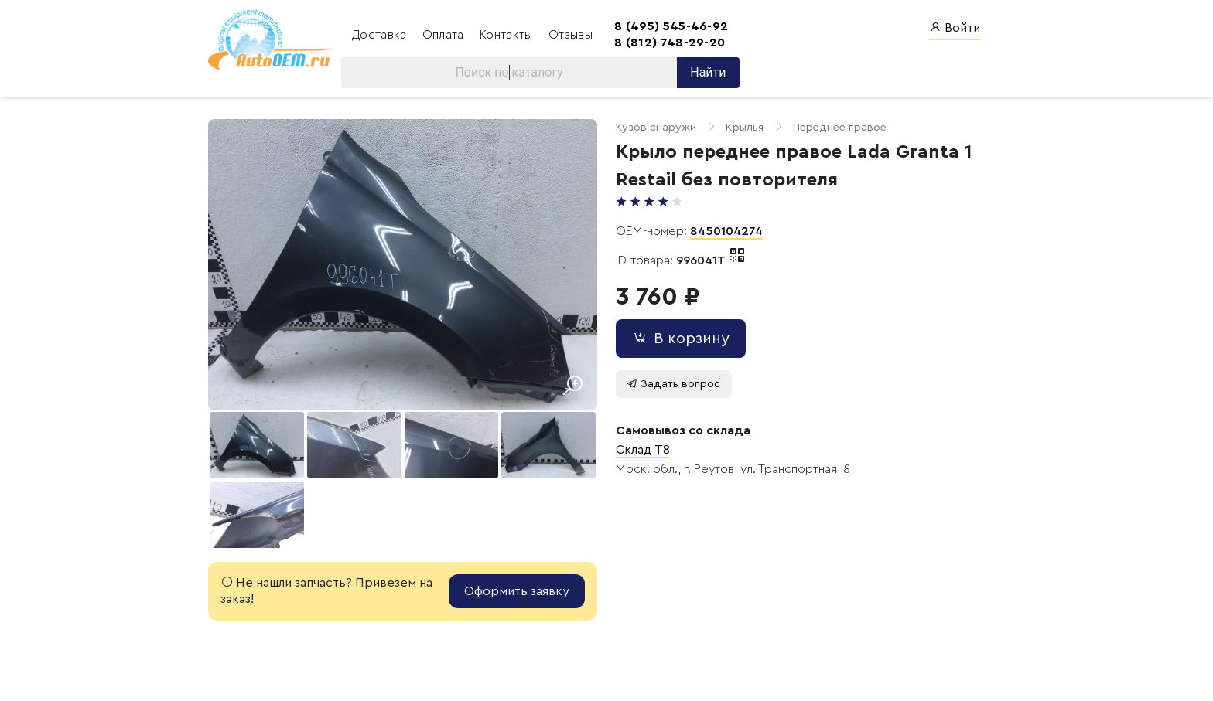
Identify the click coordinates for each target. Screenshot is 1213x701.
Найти (708, 72)
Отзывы (570, 35)
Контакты (508, 35)
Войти (954, 27)
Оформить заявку (516, 591)
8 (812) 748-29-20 (669, 42)
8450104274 (726, 231)
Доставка (381, 35)
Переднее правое (840, 127)
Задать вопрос (673, 384)
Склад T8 (643, 450)
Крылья (745, 127)
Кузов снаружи (656, 127)
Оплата (444, 35)
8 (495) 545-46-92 (671, 26)
